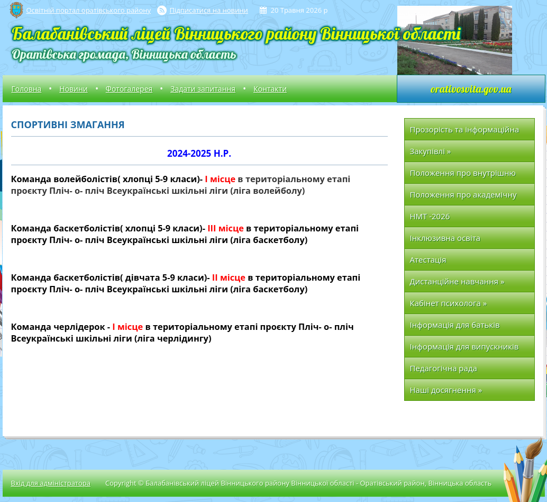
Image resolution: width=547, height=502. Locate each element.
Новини (73, 89)
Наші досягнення (446, 389)
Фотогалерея (129, 89)
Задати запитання (202, 89)
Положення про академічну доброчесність (463, 197)
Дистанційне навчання (457, 281)
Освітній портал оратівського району (88, 10)
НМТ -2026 (430, 216)
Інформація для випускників (464, 346)
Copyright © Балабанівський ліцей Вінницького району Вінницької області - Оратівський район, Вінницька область (298, 483)
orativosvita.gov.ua (471, 88)
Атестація (428, 259)
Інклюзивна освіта (445, 237)
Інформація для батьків (455, 324)
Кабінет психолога (448, 303)
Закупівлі (430, 151)
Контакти (270, 89)
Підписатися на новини (209, 10)
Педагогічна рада (443, 368)
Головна (27, 89)
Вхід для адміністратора (50, 483)
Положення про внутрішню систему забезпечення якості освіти (466, 175)
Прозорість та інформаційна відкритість (464, 132)
